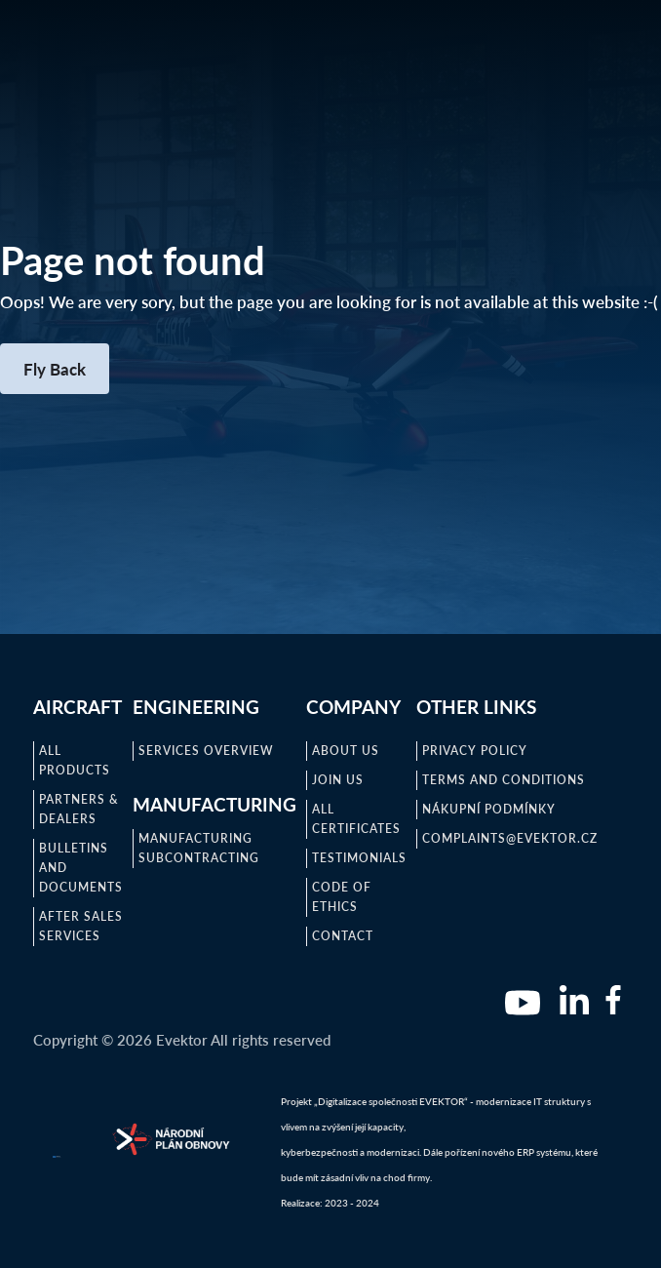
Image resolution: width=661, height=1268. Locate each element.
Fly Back (54, 368)
